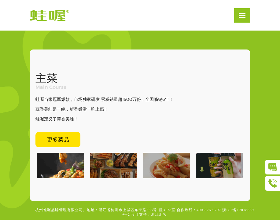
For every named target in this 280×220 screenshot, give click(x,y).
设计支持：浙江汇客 (149, 214)
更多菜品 (58, 140)
